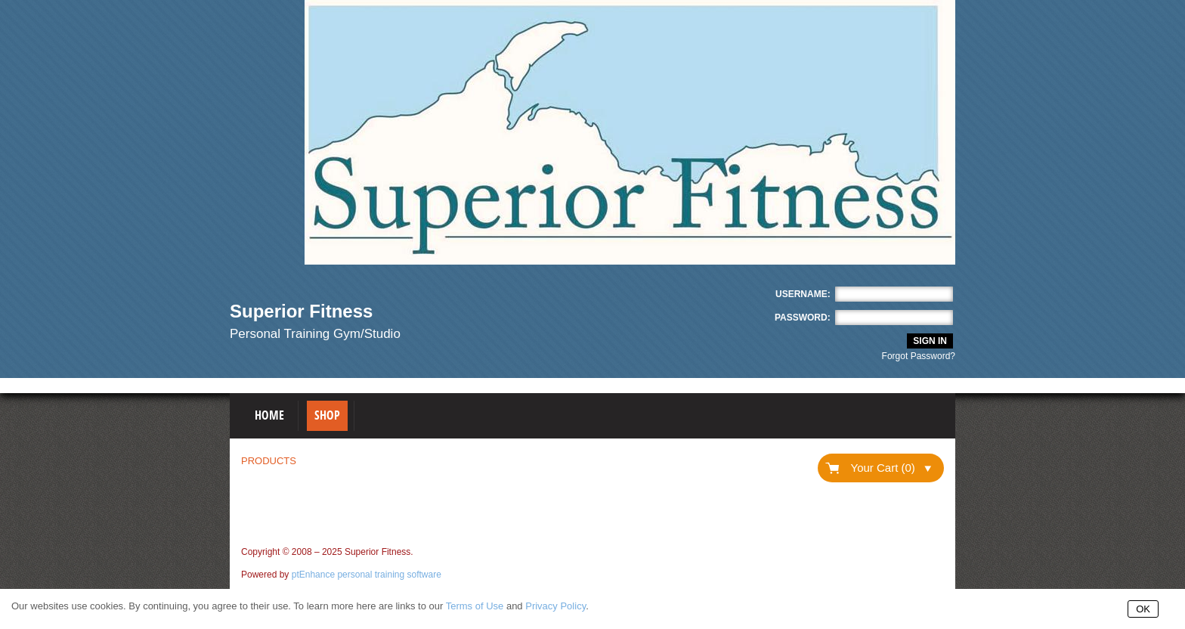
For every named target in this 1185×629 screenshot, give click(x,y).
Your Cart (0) (891, 467)
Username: (803, 294)
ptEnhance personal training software (366, 574)
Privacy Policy (555, 606)
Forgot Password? (918, 356)
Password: (803, 317)
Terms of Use (475, 606)
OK (1143, 609)
